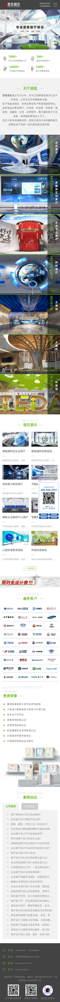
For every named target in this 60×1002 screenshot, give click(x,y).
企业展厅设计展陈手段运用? (24, 819)
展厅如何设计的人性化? (21, 853)
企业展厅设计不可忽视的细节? (25, 833)
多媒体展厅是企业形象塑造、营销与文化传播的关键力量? (29, 892)
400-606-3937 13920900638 (45, 4)
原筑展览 (7, 95)
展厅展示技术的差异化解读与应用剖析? (30, 910)
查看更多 (54, 171)
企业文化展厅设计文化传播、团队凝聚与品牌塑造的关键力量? (29, 887)
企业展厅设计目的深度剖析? (24, 872)
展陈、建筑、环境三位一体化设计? (27, 824)
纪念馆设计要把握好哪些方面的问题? (28, 829)
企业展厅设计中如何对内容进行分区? (28, 848)
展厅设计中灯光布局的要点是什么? (27, 857)
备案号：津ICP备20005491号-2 (40, 977)
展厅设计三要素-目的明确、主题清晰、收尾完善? (29, 920)
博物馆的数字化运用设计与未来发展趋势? (29, 844)
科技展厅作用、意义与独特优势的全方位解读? (29, 896)
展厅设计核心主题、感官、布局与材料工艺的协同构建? (29, 935)
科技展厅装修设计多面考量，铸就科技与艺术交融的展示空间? (29, 925)
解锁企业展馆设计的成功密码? (25, 881)
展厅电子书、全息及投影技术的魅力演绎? (29, 901)
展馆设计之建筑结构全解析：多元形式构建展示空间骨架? (29, 930)
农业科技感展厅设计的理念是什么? (27, 862)
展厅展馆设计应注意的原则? (24, 814)
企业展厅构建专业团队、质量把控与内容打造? (29, 877)
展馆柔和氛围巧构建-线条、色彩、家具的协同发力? (29, 916)
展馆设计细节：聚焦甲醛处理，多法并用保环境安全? (29, 906)
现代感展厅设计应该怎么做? (24, 838)
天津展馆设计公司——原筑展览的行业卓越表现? (29, 868)
